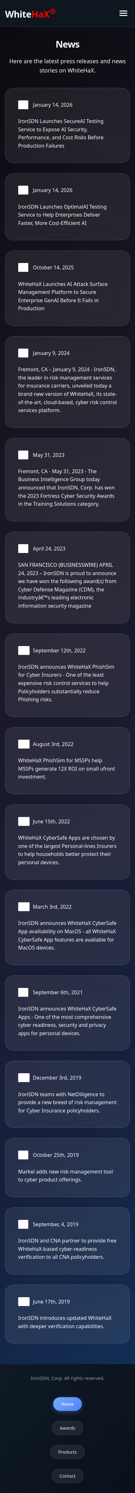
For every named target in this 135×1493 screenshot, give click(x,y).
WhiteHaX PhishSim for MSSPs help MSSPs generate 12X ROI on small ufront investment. (66, 768)
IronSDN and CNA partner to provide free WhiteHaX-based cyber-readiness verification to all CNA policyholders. (67, 1248)
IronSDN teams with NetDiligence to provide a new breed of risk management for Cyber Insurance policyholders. (67, 1102)
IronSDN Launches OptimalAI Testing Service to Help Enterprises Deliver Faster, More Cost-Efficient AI (62, 215)
